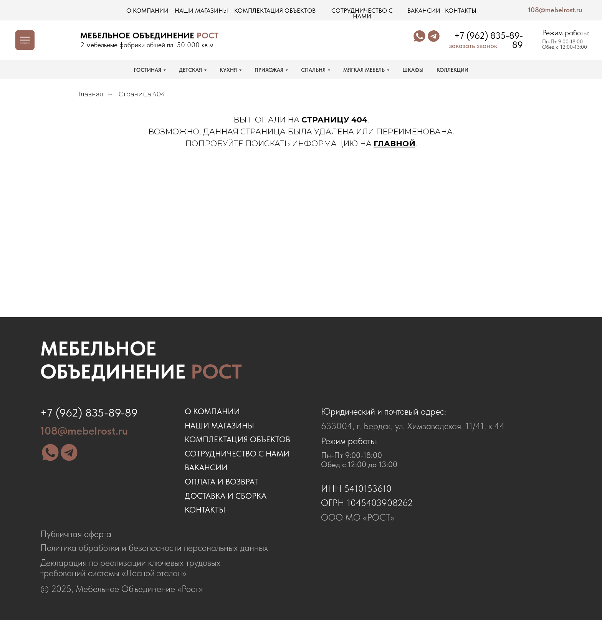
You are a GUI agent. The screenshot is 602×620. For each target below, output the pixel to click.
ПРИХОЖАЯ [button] (269, 70)
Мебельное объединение (141, 360)
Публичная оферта (75, 534)
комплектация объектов (275, 10)
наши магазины (201, 10)
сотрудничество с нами (362, 13)
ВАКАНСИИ (206, 467)
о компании (147, 10)
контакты (460, 10)
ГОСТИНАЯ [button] (147, 70)
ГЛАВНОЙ (394, 143)
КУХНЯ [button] (228, 70)
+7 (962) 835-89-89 (488, 40)
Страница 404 (142, 94)
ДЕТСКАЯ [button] (190, 70)
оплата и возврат (221, 481)
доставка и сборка (225, 496)
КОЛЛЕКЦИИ (452, 70)
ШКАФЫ (412, 70)
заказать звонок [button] (473, 45)
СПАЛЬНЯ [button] (313, 70)
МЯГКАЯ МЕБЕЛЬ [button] (364, 70)
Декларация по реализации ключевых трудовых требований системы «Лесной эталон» (130, 568)
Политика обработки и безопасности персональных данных (154, 547)
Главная (90, 94)
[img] (60, 40)
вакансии (423, 10)
